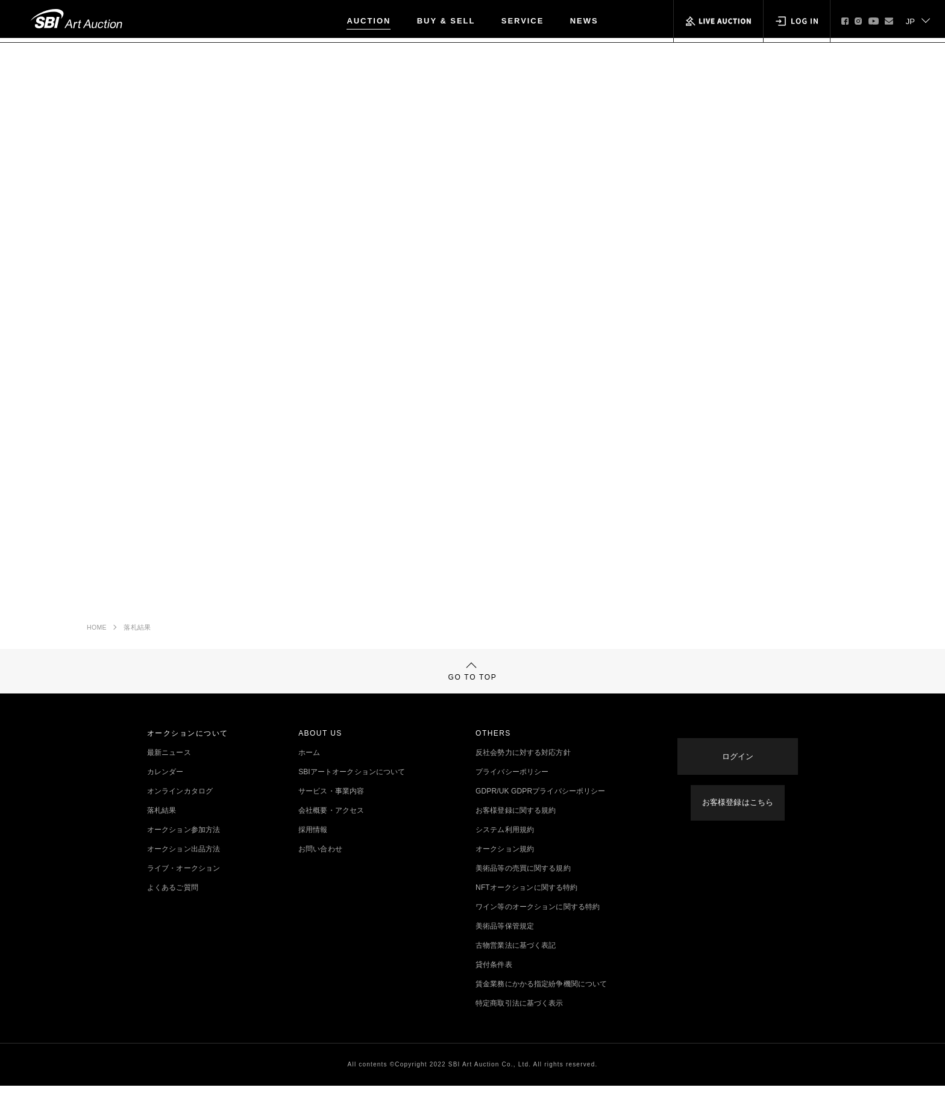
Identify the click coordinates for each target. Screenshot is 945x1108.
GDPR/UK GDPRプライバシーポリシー (540, 813)
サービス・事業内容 (331, 813)
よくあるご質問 (172, 909)
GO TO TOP (472, 686)
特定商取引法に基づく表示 (519, 1025)
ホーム (309, 774)
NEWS (584, 21)
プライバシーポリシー (512, 794)
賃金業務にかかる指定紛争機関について (541, 1006)
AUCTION (369, 21)
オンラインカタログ (180, 813)
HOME (97, 632)
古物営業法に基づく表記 (516, 967)
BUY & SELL (446, 21)
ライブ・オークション (183, 890)
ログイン (737, 765)
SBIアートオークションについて (351, 794)
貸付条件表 (494, 987)
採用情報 (312, 852)
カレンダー (165, 794)
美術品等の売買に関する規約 (523, 890)
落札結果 (137, 632)
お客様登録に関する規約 (516, 832)
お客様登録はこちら (737, 803)
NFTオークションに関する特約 (526, 909)
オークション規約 (505, 871)
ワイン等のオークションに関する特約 (538, 929)
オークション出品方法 (183, 871)
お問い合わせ (320, 871)
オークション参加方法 (183, 852)
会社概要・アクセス (331, 832)
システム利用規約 (505, 852)
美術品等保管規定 (505, 948)
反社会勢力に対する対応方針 (523, 774)
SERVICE (522, 21)
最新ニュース (169, 774)
